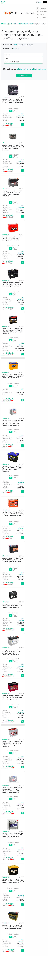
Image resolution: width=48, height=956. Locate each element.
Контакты (22, 896)
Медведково (42, 11)
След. (29, 821)
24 (16, 48)
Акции (40, 894)
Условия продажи (27, 914)
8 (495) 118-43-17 (29, 13)
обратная (20, 115)
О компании (7, 894)
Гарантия (32, 894)
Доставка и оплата (20, 894)
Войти (39, 2)
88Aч (44, 664)
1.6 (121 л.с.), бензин (24, 69)
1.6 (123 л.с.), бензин (39, 69)
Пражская (41, 14)
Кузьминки (41, 17)
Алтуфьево (41, 8)
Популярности (22, 44)
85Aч (21, 251)
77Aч (44, 618)
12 (14, 48)
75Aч (44, 159)
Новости (13, 896)
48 (18, 48)
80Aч (44, 435)
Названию (30, 44)
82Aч (44, 297)
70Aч (21, 114)
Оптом (6, 896)
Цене (15, 44)
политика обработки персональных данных (31, 915)
